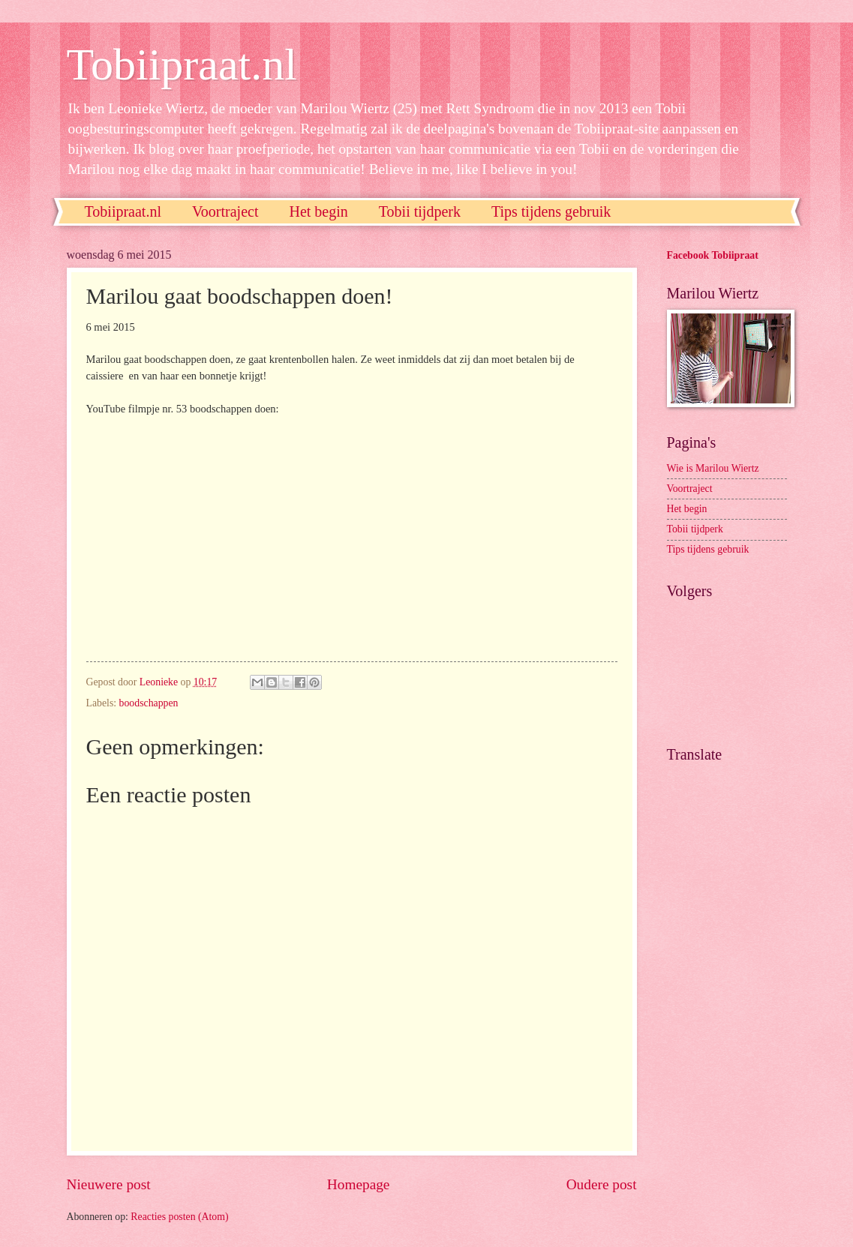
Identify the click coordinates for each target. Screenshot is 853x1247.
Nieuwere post (109, 1184)
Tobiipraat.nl (182, 64)
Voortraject (225, 211)
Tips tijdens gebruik (551, 211)
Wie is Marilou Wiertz (713, 468)
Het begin (318, 211)
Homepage (358, 1184)
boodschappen (149, 703)
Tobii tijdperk (420, 211)
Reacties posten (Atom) (179, 1216)
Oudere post (601, 1184)
